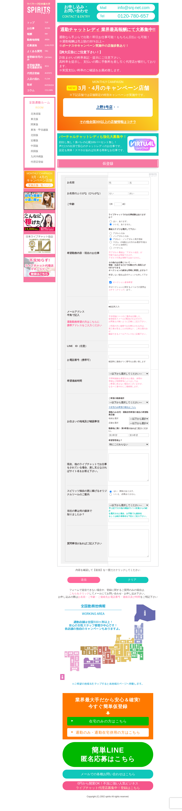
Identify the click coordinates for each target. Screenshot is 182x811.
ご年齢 (70, 204)
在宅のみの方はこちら (108, 732)
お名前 (70, 182)
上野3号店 (104, 107)
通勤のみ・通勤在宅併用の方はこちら (108, 743)
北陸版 (34, 135)
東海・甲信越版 (39, 129)
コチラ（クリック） (117, 290)
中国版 (34, 145)
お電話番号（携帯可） (79, 359)
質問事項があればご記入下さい (84, 551)
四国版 (34, 151)
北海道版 (36, 113)
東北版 (34, 119)
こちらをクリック (79, 604)
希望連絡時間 (74, 380)
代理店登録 (37, 161)
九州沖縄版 (37, 156)
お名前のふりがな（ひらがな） (84, 193)
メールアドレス (75, 311)
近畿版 (34, 140)
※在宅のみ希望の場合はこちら (122, 407)
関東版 (34, 124)
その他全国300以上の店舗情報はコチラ (108, 122)
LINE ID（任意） (77, 346)
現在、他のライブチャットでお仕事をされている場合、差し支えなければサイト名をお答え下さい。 (87, 470)
